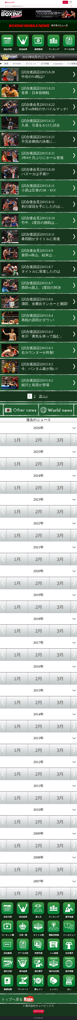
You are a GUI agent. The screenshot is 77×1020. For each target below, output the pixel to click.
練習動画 (38, 48)
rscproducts (58, 63)
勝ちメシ (38, 988)
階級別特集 (54, 934)
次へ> (43, 396)
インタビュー (69, 934)
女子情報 (45, 63)
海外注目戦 (54, 970)
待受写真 (38, 952)
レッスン (54, 988)
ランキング (54, 48)
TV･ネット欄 (8, 934)
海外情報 (69, 970)
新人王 (38, 916)
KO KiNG (17, 63)
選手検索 (69, 916)
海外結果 (23, 970)
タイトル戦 (38, 934)
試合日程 (8, 48)
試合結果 (23, 48)
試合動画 (8, 952)
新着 (6, 63)
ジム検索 (54, 952)
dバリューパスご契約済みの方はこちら (14, 6)
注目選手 (69, 952)
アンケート (23, 988)
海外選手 (38, 970)
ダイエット (31, 63)
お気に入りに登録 (38, 1011)
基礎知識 (8, 988)
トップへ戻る (17, 999)
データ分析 (69, 48)
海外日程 (8, 970)
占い (69, 988)
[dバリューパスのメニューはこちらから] (70, 2)
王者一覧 (23, 934)
